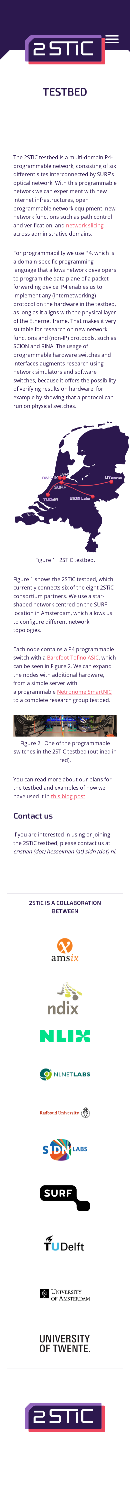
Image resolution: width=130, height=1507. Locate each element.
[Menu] (112, 40)
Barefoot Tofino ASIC (73, 657)
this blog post (68, 796)
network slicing (85, 225)
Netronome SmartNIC (84, 691)
